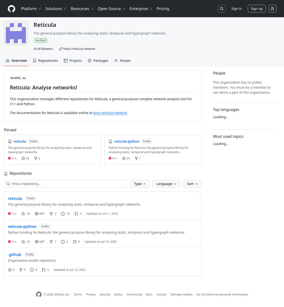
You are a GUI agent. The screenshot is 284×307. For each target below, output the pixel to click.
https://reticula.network (79, 49)
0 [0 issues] (33, 270)
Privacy (91, 294)
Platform (31, 8)
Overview (16, 60)
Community (134, 294)
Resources (82, 8)
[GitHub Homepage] (39, 294)
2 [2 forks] (52, 214)
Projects (73, 60)
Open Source (112, 8)
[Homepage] (11, 9)
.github (14, 254)
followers (45, 49)
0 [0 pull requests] (77, 214)
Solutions (56, 8)
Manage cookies (181, 294)
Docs (149, 294)
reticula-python (22, 226)
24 (25, 158)
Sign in (236, 8)
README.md (18, 78)
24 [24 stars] (25, 214)
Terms (78, 294)
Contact (161, 294)
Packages (98, 60)
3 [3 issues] (64, 242)
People (122, 60)
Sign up (257, 8)
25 (126, 158)
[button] (139, 184)
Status (118, 294)
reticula (15, 198)
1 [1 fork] (52, 242)
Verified (40, 40)
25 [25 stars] (25, 242)
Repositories (45, 60)
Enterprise (141, 8)
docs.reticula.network (110, 112)
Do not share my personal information (222, 294)
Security (104, 294)
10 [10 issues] (65, 214)
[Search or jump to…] (221, 8)
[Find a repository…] (65, 184)
